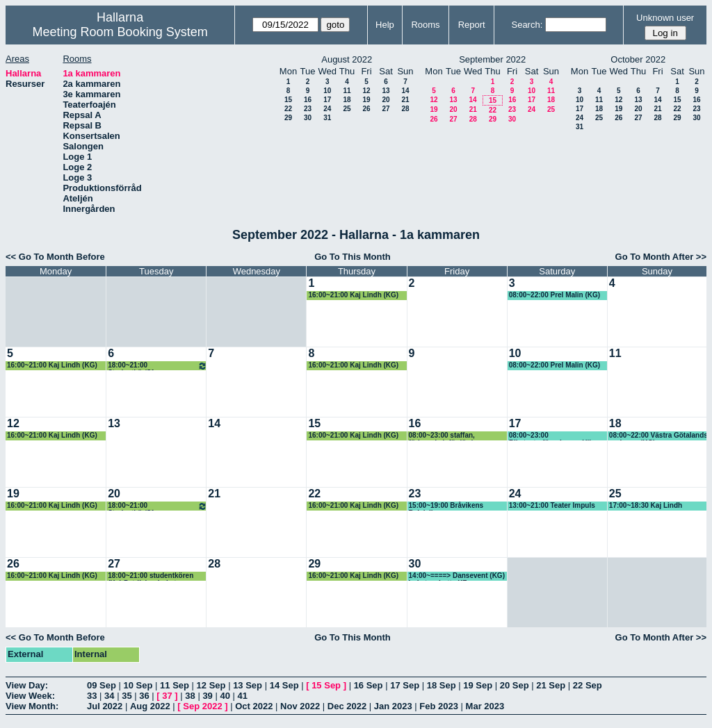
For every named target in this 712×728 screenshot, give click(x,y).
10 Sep (138, 685)
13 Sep (247, 685)
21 (405, 100)
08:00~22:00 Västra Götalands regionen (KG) (658, 435)
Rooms (425, 24)
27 (385, 109)
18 (346, 100)
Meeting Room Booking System (120, 32)
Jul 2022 (104, 706)
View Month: (32, 706)
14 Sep (284, 685)
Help (384, 24)
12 (366, 90)
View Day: (27, 685)
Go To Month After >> (660, 256)
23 (308, 109)
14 (405, 90)
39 (207, 695)
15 (288, 100)
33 (92, 695)
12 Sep (211, 685)
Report (471, 24)
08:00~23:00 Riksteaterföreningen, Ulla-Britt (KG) (553, 435)
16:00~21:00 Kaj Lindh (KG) (353, 295)
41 (243, 695)
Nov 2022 (300, 706)
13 (385, 90)
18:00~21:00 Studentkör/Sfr (157, 365)
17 (327, 100)
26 (366, 109)
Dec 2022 (346, 706)
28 (405, 109)
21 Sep (550, 685)
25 (346, 109)
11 (346, 90)
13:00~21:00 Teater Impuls (552, 505)
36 (144, 695)
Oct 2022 (254, 706)
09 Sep (101, 685)
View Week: (30, 695)
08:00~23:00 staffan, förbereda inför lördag (445, 435)
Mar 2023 (485, 706)
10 (327, 90)
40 (224, 695)
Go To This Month (352, 256)
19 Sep (477, 685)
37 (167, 695)
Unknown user (665, 18)
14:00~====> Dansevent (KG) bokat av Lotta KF (457, 576)
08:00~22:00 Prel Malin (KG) (554, 295)
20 (385, 100)
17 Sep (404, 685)
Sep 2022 (202, 706)
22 (288, 109)
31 (327, 118)
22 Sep (587, 685)
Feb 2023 (438, 706)
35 (126, 695)
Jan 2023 (393, 706)
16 (308, 100)
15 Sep (326, 685)
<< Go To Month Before (55, 256)
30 (308, 118)
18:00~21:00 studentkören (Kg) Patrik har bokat (150, 576)
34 (109, 695)
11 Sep (174, 685)
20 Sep (514, 685)
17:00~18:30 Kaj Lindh (645, 505)
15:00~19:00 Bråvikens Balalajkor (446, 506)
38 (190, 695)
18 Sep (441, 685)
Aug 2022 (150, 706)
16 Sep (368, 685)
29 (288, 118)
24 (327, 109)
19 (366, 100)
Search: (526, 24)
